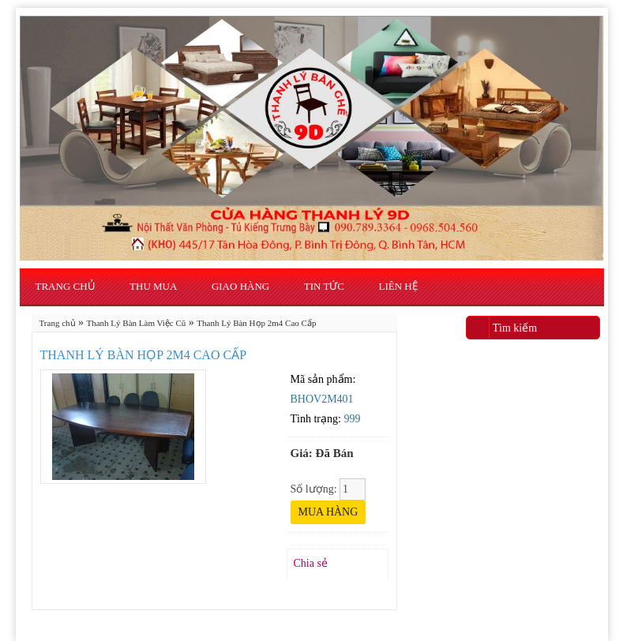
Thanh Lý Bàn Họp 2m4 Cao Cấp (256, 323)
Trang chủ (66, 286)
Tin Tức (324, 286)
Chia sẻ (311, 563)
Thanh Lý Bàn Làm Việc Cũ (136, 323)
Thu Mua (153, 286)
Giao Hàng (240, 286)
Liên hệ (398, 286)
